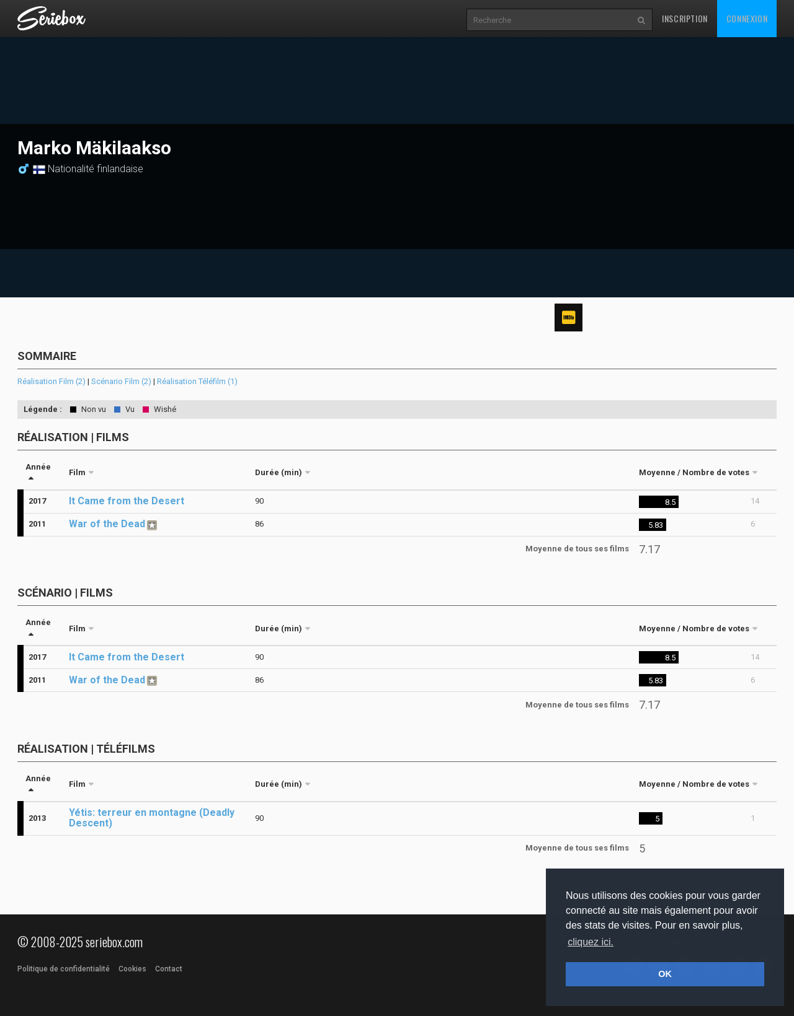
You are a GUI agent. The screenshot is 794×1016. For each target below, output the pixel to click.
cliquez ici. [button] (590, 942)
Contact (168, 969)
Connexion (746, 18)
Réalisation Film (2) (51, 381)
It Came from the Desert (126, 501)
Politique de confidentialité (63, 969)
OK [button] (665, 974)
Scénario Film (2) (121, 381)
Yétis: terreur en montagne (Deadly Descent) (151, 817)
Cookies (132, 969)
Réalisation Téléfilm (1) (197, 381)
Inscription (685, 18)
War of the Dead (107, 524)
